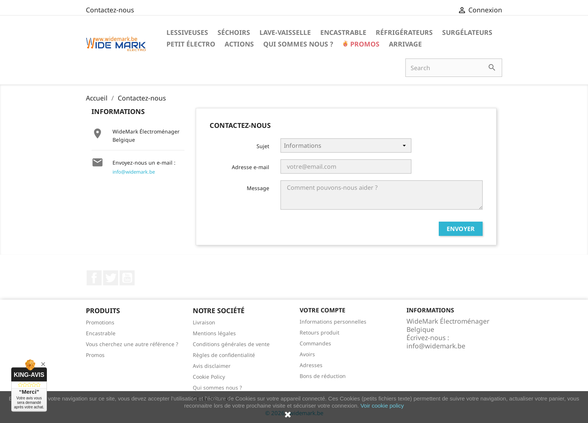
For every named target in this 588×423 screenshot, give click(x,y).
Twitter (110, 277)
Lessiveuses (187, 32)
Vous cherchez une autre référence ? (132, 344)
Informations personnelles (333, 321)
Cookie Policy (209, 376)
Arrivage (405, 43)
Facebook (94, 277)
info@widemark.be (133, 171)
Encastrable (343, 32)
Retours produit (319, 332)
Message (258, 188)
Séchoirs (234, 32)
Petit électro (190, 43)
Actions (239, 43)
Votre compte (322, 310)
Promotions (100, 322)
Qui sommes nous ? (298, 43)
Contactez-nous (110, 9)
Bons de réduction (323, 376)
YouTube (127, 277)
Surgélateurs (467, 32)
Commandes (315, 343)
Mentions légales (214, 333)
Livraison (204, 322)
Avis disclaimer (212, 365)
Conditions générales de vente (231, 344)
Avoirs (307, 354)
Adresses (311, 365)
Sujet (262, 146)
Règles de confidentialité (224, 354)
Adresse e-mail (250, 167)
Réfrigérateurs (404, 32)
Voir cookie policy (382, 405)
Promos (364, 43)
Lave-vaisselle (285, 32)
